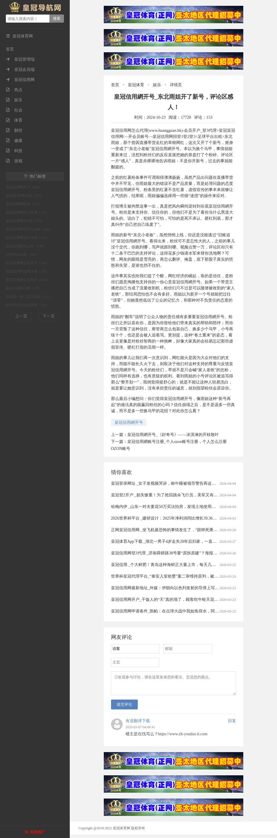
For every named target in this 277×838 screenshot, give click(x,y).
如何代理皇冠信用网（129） (27, 305)
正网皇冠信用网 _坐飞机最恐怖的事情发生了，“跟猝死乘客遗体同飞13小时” (179, 530)
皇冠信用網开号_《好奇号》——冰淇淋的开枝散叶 (173, 434)
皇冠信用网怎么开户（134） (27, 280)
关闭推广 (37, 832)
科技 (14, 151)
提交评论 (124, 708)
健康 (14, 140)
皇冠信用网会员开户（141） (27, 263)
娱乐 (14, 100)
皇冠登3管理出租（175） (25, 196)
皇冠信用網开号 (129, 422)
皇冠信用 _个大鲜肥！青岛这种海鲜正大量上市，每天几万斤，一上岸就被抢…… (184, 565)
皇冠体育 (136, 85)
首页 (10, 49)
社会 (14, 110)
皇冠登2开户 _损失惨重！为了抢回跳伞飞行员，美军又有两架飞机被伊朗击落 (181, 495)
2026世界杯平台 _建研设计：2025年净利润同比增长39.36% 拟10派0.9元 (175, 518)
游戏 (14, 161)
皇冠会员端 (20, 69)
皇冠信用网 (20, 80)
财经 (14, 130)
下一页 (48, 316)
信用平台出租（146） (22, 255)
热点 (14, 90)
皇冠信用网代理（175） (24, 204)
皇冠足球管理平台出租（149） (29, 229)
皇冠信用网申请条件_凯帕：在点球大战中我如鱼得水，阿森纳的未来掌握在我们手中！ (189, 611)
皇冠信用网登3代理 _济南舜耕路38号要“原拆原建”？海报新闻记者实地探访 (178, 553)
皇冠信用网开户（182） (24, 187)
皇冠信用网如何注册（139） (27, 271)
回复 (232, 724)
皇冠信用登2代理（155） (25, 221)
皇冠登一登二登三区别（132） (29, 297)
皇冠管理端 (20, 59)
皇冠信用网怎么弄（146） (26, 246)
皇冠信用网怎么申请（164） (27, 212)
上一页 (21, 316)
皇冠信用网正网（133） (24, 288)
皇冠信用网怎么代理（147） (27, 238)
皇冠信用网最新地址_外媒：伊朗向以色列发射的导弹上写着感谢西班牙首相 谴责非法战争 (192, 588)
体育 (14, 120)
